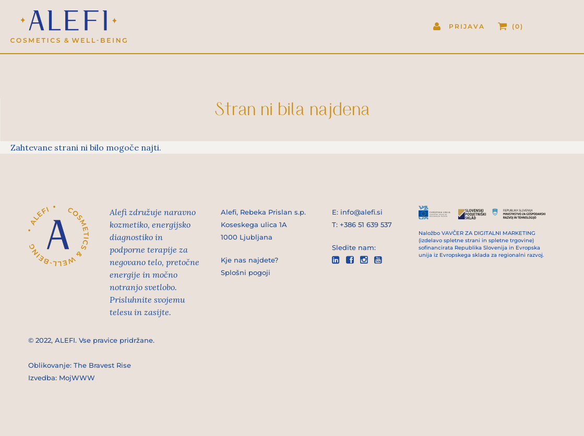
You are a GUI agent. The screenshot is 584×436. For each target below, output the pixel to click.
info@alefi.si (361, 212)
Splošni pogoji (245, 272)
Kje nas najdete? (249, 260)
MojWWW (77, 377)
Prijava (467, 26)
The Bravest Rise (102, 365)
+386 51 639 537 (366, 224)
